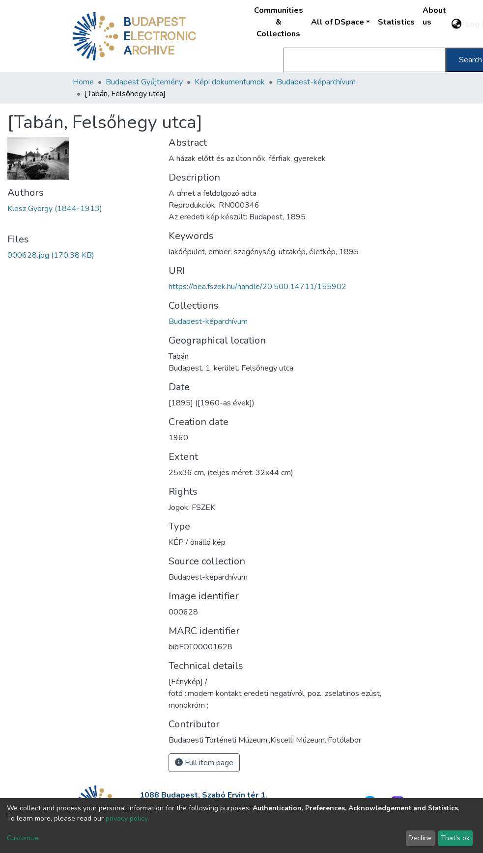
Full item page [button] (204, 762)
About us (434, 16)
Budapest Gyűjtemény (144, 82)
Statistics (396, 22)
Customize (23, 838)
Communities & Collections (278, 22)
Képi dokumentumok (230, 82)
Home (83, 82)
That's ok (455, 838)
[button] (456, 24)
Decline (420, 838)
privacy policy (126, 818)
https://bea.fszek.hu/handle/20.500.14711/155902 (257, 286)
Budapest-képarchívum (316, 82)
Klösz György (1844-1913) (54, 208)
